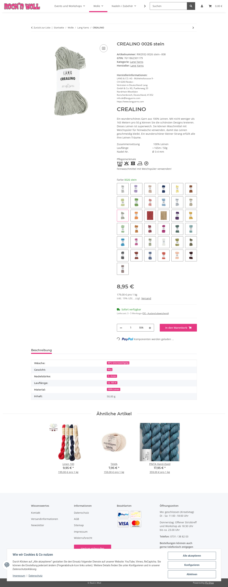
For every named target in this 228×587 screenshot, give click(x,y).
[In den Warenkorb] (34, 40)
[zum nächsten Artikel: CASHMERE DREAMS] (193, 27)
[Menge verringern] (121, 327)
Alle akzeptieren (192, 555)
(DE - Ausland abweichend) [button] (155, 313)
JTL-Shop (209, 582)
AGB (76, 519)
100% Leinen (113, 389)
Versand (146, 298)
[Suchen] (168, 6)
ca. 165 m (112, 382)
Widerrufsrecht (83, 538)
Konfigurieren (191, 565)
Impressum (19, 575)
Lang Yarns (136, 62)
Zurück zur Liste (42, 27)
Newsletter (37, 525)
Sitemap (79, 525)
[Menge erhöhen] (150, 327)
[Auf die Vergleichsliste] (104, 48)
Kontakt (35, 512)
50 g (109, 369)
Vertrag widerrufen (92, 548)
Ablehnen (192, 574)
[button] (142, 6)
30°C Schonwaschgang (118, 363)
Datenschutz (36, 575)
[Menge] (131, 327)
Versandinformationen (44, 519)
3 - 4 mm (112, 376)
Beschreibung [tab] (41, 350)
